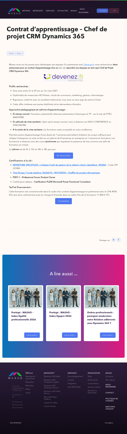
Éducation (30, 380)
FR (115, 10)
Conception (109, 421)
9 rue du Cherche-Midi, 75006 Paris (18, 386)
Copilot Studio (50, 404)
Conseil (71, 378)
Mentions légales (110, 406)
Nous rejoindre (87, 10)
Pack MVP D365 (74, 385)
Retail (28, 387)
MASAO (74, 10)
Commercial (17, 400)
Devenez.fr (89, 62)
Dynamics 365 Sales (52, 375)
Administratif (17, 406)
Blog (19, 52)
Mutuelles (30, 384)
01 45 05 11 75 (17, 394)
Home (11, 52)
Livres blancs (93, 382)
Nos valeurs (110, 378)
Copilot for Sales (50, 401)
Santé (28, 391)
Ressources (94, 371)
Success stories (94, 385)
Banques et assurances (30, 376)
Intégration (72, 382)
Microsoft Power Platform (50, 396)
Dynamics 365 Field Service (52, 390)
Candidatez (63, 199)
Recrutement (17, 403)
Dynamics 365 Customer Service (51, 385)
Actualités (63, 10)
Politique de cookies (112, 398)
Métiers (28, 10)
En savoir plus (63, 153)
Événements (93, 378)
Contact (104, 10)
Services (51, 10)
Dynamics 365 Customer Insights (51, 379)
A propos (109, 375)
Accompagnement (75, 375)
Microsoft (39, 10)
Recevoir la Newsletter (92, 390)
